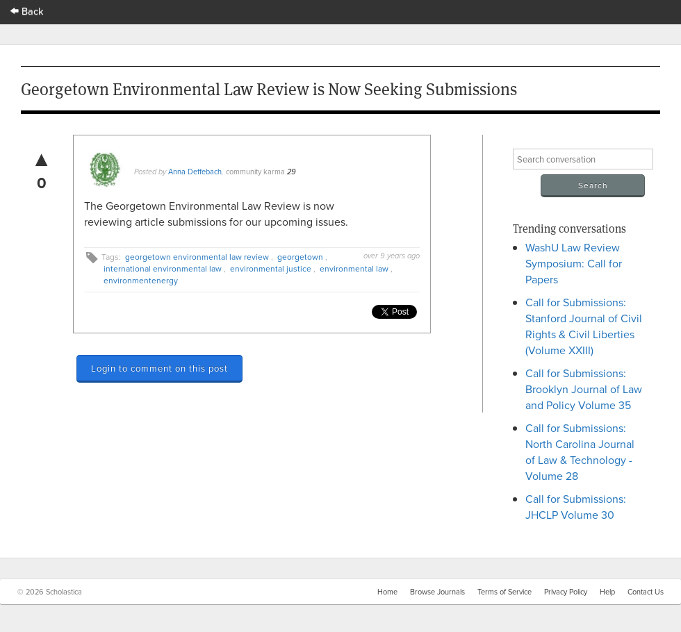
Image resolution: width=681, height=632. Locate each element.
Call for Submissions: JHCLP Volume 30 (575, 506)
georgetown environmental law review (197, 257)
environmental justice (270, 268)
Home (387, 591)
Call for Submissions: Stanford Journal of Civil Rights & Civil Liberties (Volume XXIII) (583, 326)
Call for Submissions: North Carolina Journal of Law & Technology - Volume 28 (579, 451)
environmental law (354, 268)
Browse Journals (437, 591)
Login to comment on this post (159, 368)
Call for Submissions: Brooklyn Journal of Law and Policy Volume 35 (583, 389)
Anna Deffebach (195, 171)
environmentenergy (141, 280)
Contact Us (645, 591)
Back (27, 10)
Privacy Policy (565, 591)
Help (607, 591)
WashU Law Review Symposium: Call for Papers (573, 263)
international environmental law (163, 268)
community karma (255, 171)
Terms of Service (504, 591)
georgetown (300, 257)
